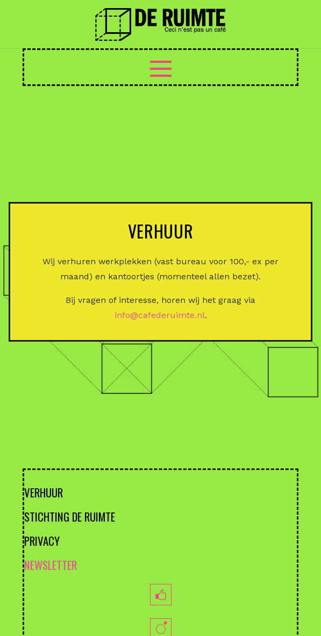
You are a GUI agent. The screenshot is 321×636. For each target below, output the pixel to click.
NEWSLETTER (50, 564)
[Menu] (161, 68)
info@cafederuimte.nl (160, 315)
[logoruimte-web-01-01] (160, 24)
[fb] (160, 594)
